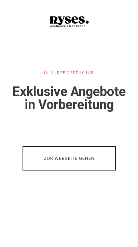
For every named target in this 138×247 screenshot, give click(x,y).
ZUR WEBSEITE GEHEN (69, 158)
